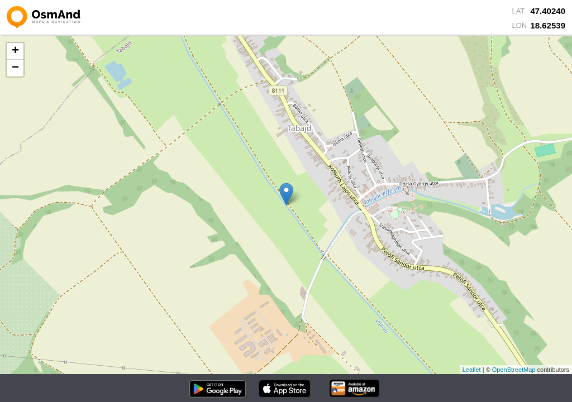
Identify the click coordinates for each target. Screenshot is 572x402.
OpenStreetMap (514, 369)
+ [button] (15, 51)
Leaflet (472, 369)
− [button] (15, 68)
